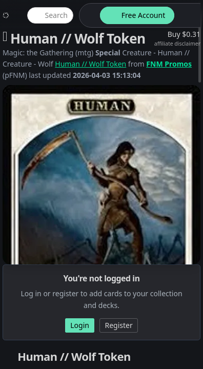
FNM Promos (169, 64)
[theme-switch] (88, 15)
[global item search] (50, 15)
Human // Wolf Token (90, 64)
